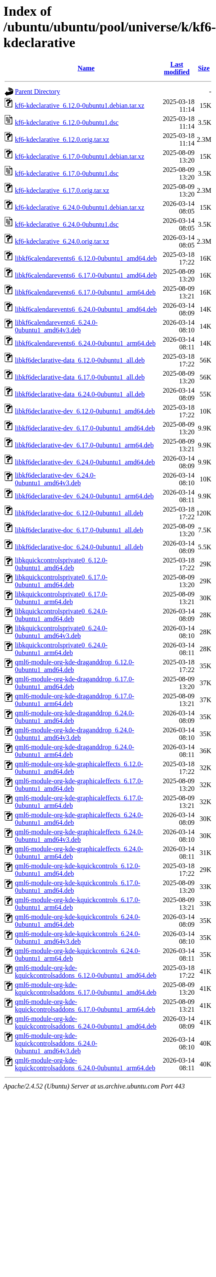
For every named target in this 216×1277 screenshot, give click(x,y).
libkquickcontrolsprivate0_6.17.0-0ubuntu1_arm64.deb (61, 598)
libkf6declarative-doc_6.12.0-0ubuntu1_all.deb (79, 513)
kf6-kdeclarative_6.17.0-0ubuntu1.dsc (67, 173)
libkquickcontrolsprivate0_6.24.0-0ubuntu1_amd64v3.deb (61, 631)
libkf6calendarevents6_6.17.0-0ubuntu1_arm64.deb (85, 292)
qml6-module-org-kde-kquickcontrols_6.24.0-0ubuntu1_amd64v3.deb (77, 937)
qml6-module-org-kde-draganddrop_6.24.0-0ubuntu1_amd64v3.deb (74, 733)
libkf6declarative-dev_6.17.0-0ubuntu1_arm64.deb (84, 445)
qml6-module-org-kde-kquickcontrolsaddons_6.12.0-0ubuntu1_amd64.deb (85, 971)
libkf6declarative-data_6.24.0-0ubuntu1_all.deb (80, 394)
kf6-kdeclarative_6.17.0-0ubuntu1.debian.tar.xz (79, 156)
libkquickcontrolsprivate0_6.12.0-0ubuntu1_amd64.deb (61, 564)
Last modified (176, 68)
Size (204, 68)
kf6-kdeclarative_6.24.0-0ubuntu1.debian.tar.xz (79, 207)
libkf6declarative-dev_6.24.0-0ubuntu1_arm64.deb (84, 496)
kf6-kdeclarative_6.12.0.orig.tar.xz (62, 139)
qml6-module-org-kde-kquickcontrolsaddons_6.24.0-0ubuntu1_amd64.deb (85, 1022)
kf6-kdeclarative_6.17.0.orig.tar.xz (62, 190)
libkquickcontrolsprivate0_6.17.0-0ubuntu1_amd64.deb (61, 581)
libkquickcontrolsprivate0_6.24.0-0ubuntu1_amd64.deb (61, 615)
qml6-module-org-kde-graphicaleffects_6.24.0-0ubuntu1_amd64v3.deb (79, 835)
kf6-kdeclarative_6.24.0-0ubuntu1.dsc (67, 224)
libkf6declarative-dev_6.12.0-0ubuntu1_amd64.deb (85, 411)
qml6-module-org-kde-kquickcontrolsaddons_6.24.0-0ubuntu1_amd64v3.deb (56, 1043)
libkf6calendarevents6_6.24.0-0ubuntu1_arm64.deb (85, 343)
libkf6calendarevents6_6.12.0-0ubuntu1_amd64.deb (86, 258)
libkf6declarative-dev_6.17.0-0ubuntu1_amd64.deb (85, 428)
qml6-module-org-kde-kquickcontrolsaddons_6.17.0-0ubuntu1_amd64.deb (85, 988)
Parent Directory (37, 91)
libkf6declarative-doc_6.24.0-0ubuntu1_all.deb (79, 547)
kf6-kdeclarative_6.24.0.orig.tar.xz (62, 241)
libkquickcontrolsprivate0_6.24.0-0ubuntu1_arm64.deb (61, 648)
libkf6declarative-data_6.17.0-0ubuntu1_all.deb (80, 377)
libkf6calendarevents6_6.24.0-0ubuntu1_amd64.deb (86, 309)
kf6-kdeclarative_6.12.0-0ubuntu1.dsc (67, 122)
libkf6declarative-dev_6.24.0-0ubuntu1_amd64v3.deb (55, 479)
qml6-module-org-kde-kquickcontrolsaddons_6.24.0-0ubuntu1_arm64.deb (85, 1064)
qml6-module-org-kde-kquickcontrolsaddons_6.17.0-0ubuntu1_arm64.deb (85, 1005)
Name (85, 68)
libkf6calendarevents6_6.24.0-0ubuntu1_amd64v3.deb (56, 326)
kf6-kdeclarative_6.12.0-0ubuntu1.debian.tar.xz (79, 105)
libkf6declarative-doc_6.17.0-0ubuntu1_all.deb (79, 530)
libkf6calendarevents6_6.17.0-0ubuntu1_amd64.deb (86, 275)
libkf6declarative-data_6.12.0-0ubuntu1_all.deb (80, 360)
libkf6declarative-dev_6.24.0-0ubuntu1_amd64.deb (85, 462)
